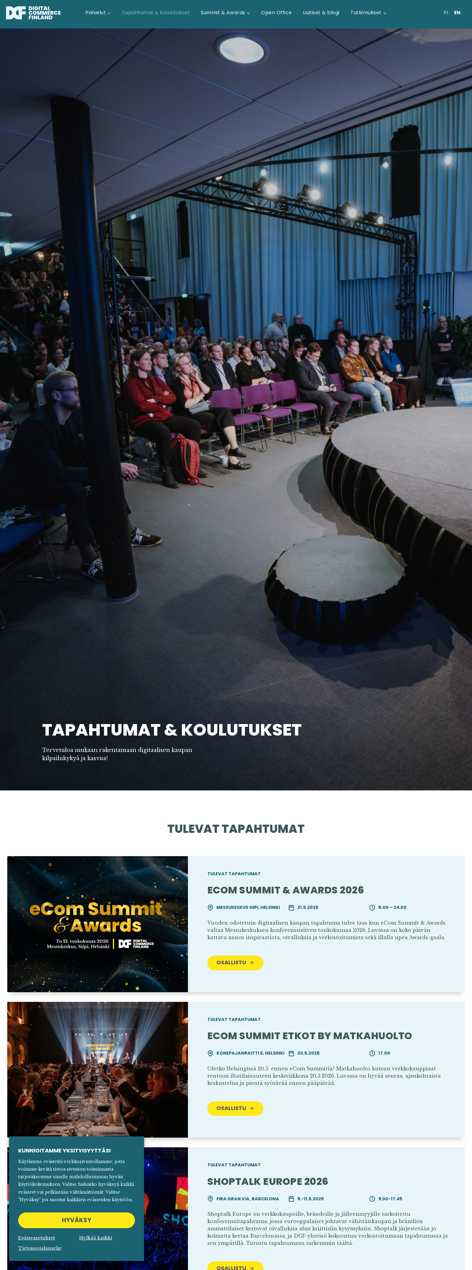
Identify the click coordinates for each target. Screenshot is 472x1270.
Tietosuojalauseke (40, 1248)
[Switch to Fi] (446, 12)
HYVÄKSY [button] (76, 1220)
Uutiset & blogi (321, 12)
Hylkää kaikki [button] (95, 1238)
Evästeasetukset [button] (36, 1238)
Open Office (276, 12)
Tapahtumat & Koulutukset (156, 12)
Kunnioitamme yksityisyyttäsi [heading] (64, 1150)
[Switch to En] (457, 12)
